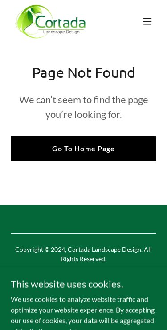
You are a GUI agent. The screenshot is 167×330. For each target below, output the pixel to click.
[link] (50, 21)
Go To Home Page (83, 148)
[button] (147, 21)
